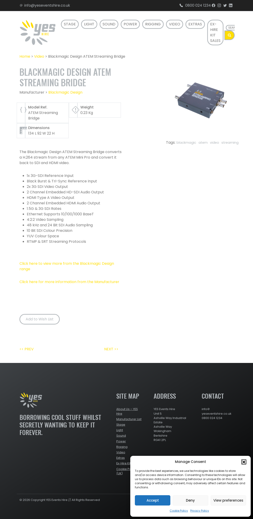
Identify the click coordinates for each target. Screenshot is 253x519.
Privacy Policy (199, 511)
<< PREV (26, 349)
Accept (153, 500)
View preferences (228, 500)
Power (130, 24)
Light (89, 24)
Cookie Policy (179, 511)
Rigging (153, 24)
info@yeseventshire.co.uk (44, 5)
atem (203, 142)
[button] (244, 462)
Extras (195, 24)
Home (24, 56)
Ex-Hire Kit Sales (215, 32)
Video (174, 24)
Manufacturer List (128, 419)
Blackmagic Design (65, 92)
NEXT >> (111, 349)
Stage (70, 24)
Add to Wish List (40, 319)
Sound (109, 24)
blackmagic (186, 142)
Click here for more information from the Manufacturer (69, 281)
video (214, 142)
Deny (190, 500)
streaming (230, 142)
